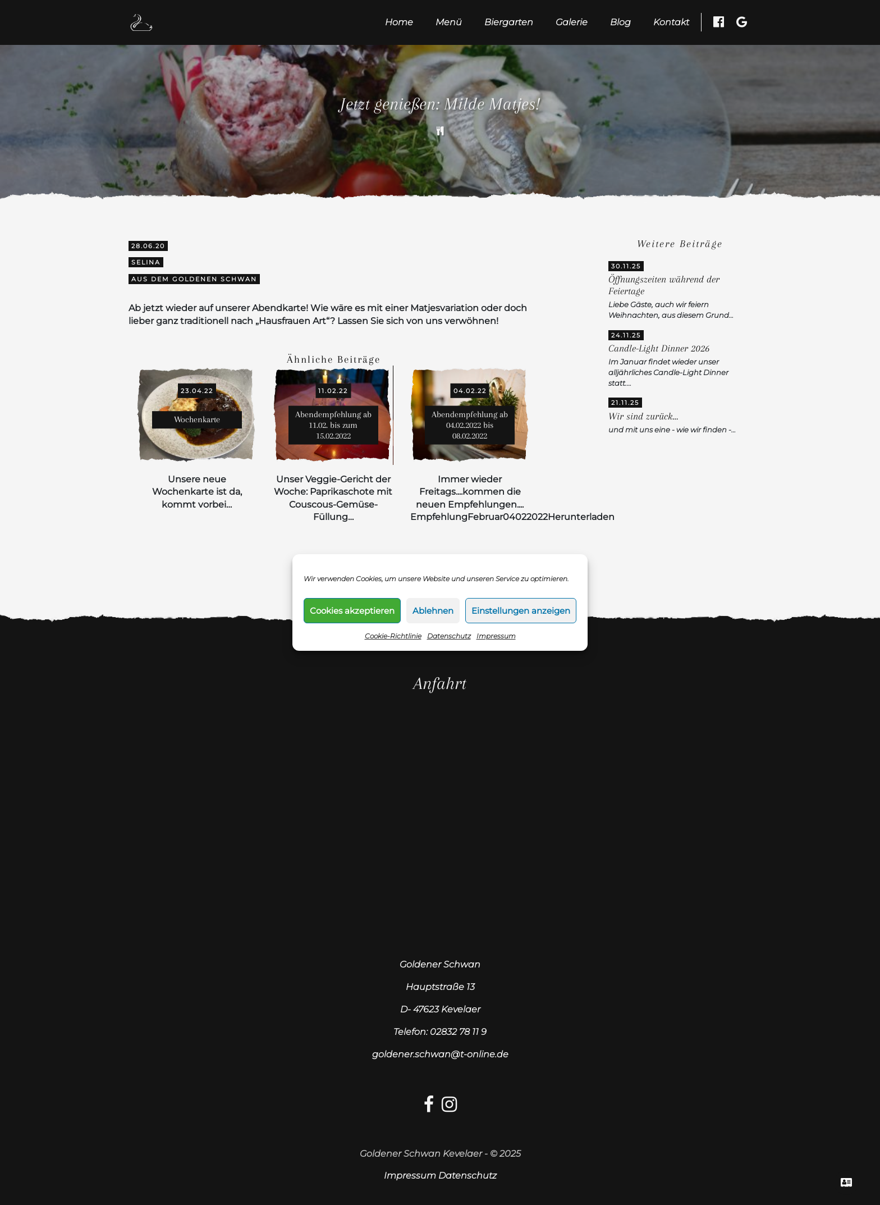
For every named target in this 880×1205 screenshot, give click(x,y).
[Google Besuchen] (741, 22)
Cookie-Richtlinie (393, 636)
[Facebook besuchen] (718, 22)
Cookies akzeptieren (352, 610)
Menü (449, 22)
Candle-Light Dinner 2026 (658, 348)
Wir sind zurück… (643, 416)
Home (399, 22)
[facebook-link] (429, 1107)
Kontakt (671, 22)
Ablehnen (432, 610)
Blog (620, 22)
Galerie (572, 22)
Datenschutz (449, 636)
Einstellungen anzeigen (520, 610)
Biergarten (508, 22)
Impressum (496, 636)
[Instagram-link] (449, 1107)
